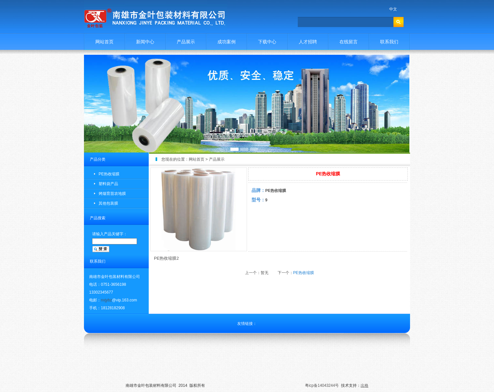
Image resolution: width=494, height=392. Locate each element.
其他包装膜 (108, 203)
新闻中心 (145, 41)
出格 (364, 385)
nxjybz (106, 300)
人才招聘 (308, 41)
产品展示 (186, 41)
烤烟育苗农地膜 (112, 193)
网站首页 (104, 41)
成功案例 (226, 41)
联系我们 (389, 41)
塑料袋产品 (108, 183)
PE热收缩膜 (109, 174)
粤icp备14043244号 (322, 385)
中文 (393, 9)
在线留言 (348, 41)
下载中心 (267, 41)
